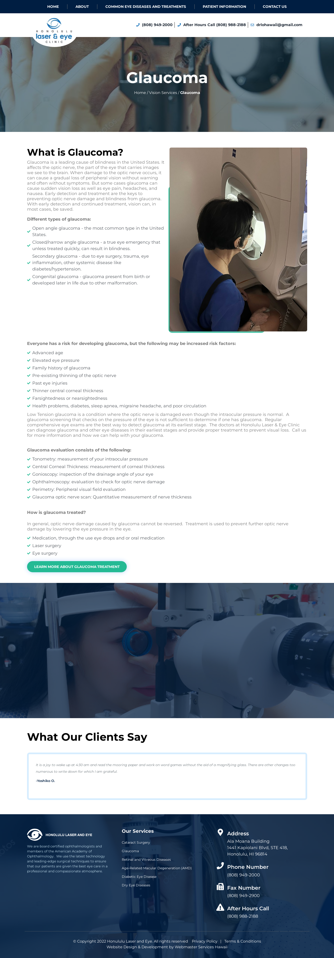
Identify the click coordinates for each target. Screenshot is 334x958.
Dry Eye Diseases (136, 885)
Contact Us (275, 6)
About (82, 6)
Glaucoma (130, 851)
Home (53, 6)
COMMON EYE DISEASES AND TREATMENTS (145, 6)
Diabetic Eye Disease (139, 876)
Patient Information (224, 6)
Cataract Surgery (136, 842)
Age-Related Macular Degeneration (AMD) (157, 868)
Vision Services (163, 92)
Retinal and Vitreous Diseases (146, 859)
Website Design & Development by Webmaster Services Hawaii (167, 947)
